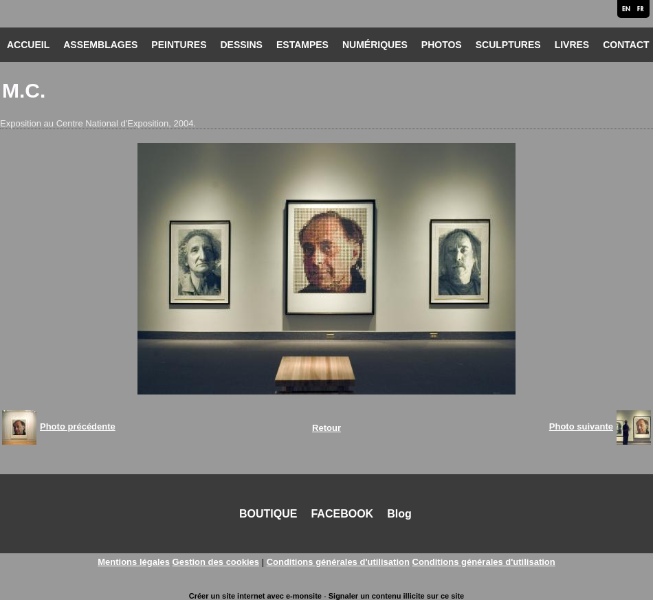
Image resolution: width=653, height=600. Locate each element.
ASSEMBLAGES (100, 44)
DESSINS (241, 44)
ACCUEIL (28, 44)
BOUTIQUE (268, 514)
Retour (326, 428)
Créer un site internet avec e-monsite (255, 596)
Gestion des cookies (216, 562)
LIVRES (572, 44)
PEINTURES (178, 44)
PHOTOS (441, 44)
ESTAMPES (302, 44)
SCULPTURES (508, 44)
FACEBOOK (342, 514)
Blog (399, 514)
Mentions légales (134, 562)
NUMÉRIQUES (375, 44)
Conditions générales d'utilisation (338, 562)
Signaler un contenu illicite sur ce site (396, 596)
